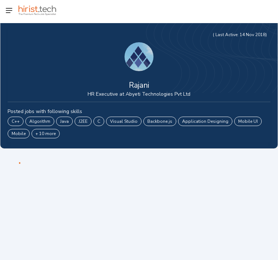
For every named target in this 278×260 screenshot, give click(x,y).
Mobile (19, 133)
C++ (16, 121)
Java (64, 121)
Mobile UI (248, 121)
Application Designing (205, 121)
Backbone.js (159, 121)
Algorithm (39, 121)
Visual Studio (124, 121)
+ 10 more (45, 133)
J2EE (83, 121)
